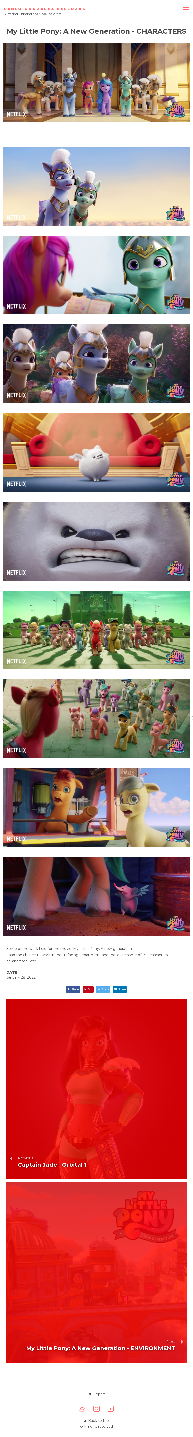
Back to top (96, 1420)
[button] (96, 1394)
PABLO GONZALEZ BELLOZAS (45, 9)
